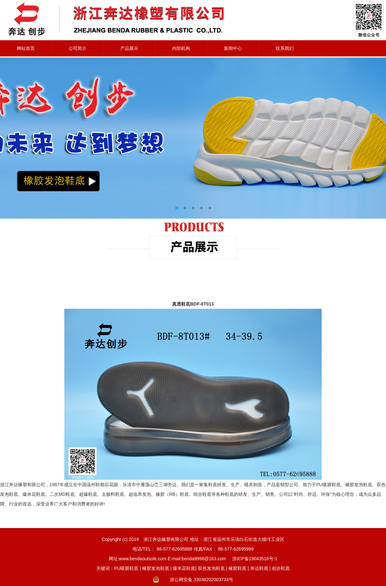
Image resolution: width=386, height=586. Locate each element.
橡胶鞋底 (237, 568)
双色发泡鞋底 (211, 568)
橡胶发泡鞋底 (155, 568)
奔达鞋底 (259, 568)
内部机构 (181, 48)
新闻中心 (233, 48)
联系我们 (285, 48)
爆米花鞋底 (184, 568)
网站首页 (26, 48)
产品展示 (129, 48)
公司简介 (78, 48)
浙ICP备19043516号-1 (254, 558)
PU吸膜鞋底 (126, 568)
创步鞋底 (281, 568)
